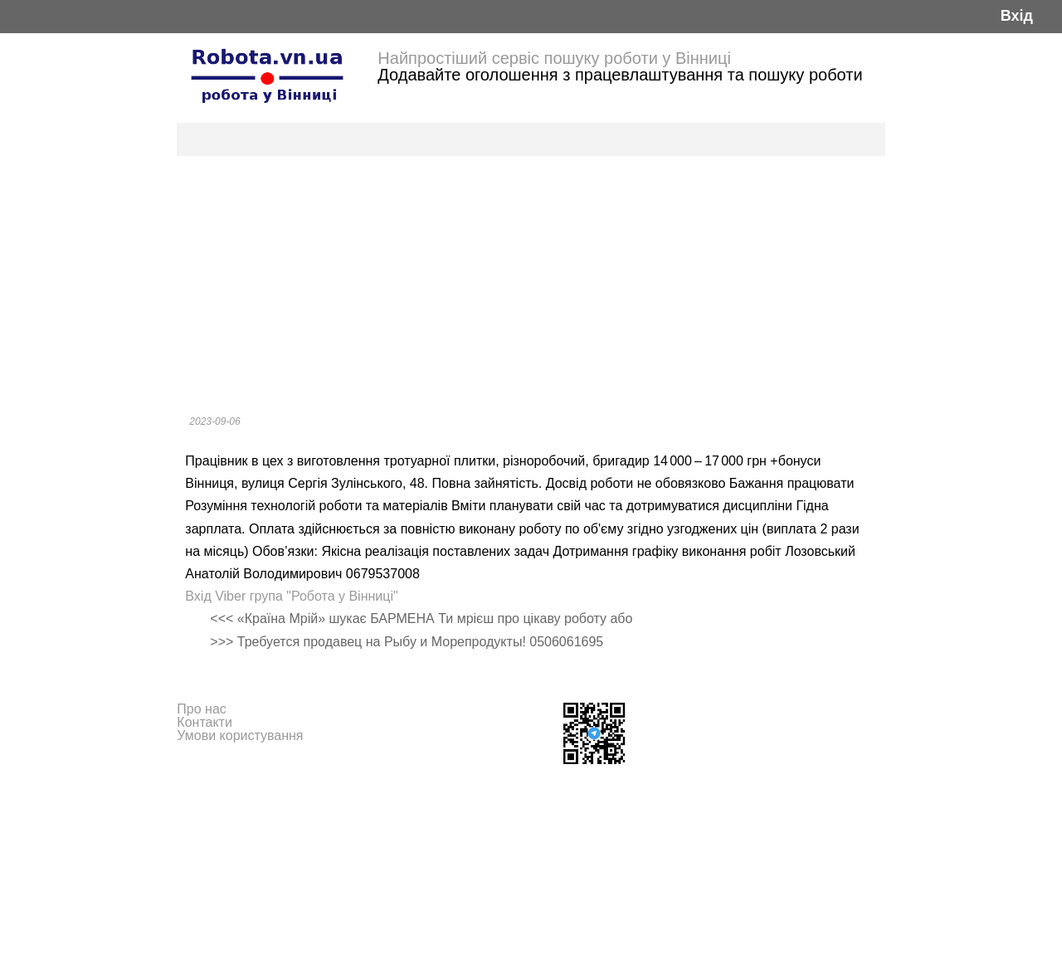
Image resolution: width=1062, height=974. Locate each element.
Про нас (201, 709)
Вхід (1017, 16)
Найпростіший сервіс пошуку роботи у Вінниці (554, 58)
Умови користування (240, 735)
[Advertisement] (530, 280)
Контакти (204, 722)
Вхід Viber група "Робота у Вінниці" (291, 596)
